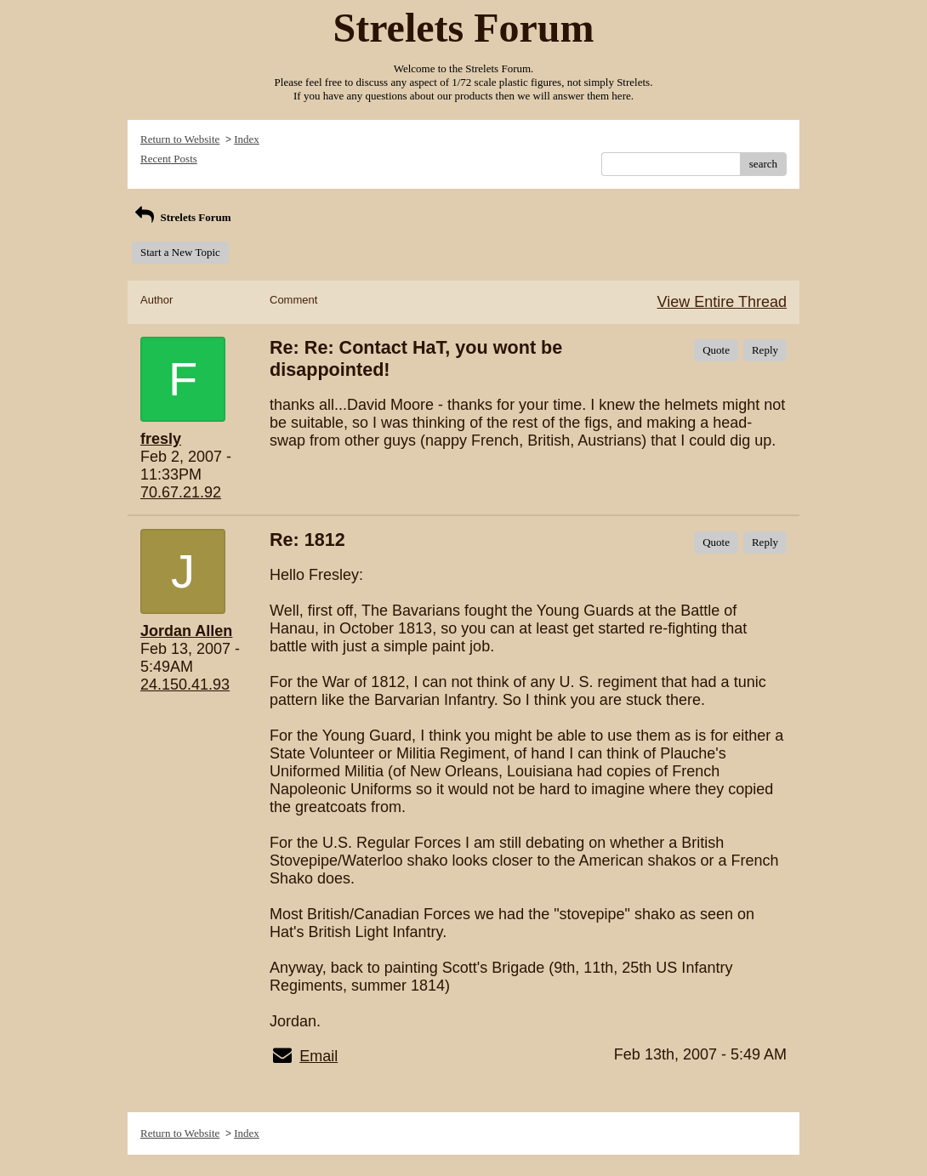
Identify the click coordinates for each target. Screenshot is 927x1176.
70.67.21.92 (180, 492)
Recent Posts (168, 158)
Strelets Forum (181, 217)
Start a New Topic (180, 252)
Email (318, 1056)
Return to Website (179, 139)
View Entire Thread (722, 301)
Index (246, 139)
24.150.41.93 (185, 684)
